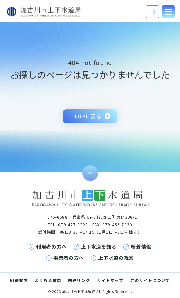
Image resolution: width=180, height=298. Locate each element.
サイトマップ (110, 280)
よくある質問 (48, 280)
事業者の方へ (68, 257)
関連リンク (79, 280)
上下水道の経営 (116, 257)
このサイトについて (150, 280)
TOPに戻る (88, 116)
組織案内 (19, 280)
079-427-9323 (73, 224)
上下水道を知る (99, 246)
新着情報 (141, 246)
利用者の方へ (51, 246)
